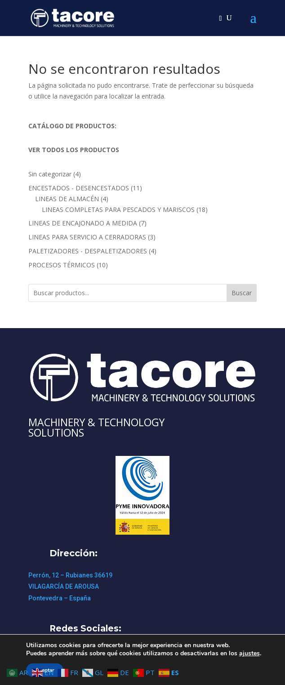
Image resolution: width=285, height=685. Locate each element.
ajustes (249, 653)
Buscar (242, 292)
